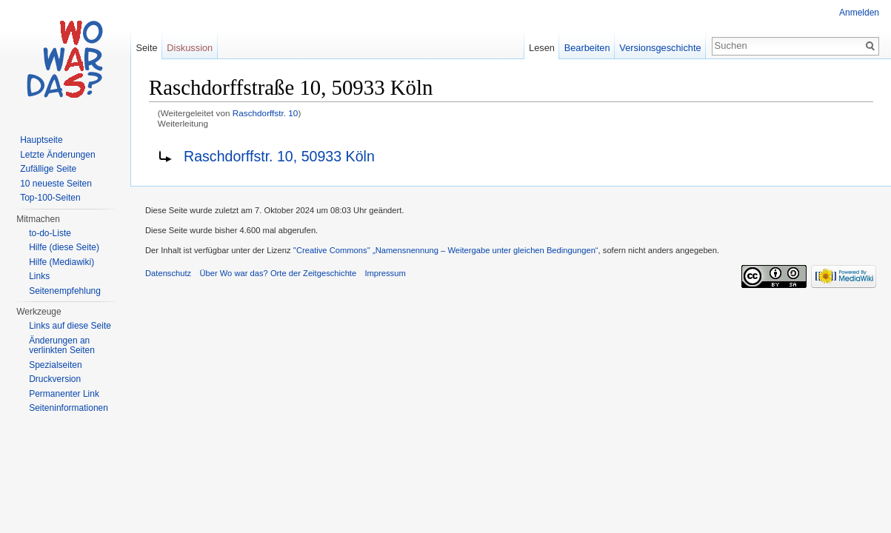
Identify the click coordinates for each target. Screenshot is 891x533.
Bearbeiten (587, 47)
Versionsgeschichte (660, 47)
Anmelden (859, 12)
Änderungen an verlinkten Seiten (62, 345)
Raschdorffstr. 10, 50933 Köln (279, 156)
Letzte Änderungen (57, 155)
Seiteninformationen (68, 408)
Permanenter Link (64, 394)
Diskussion (190, 47)
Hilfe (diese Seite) (64, 247)
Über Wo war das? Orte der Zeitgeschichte (277, 273)
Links (39, 276)
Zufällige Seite (48, 169)
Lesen (542, 47)
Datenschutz (168, 273)
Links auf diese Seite (70, 326)
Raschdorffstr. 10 (265, 113)
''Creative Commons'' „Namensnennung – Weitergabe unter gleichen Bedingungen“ (445, 250)
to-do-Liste (50, 233)
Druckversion (55, 379)
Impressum (384, 273)
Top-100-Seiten (50, 197)
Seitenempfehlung (65, 291)
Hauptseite (41, 140)
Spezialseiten (55, 365)
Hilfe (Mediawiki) (61, 262)
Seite (146, 47)
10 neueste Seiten (56, 183)
